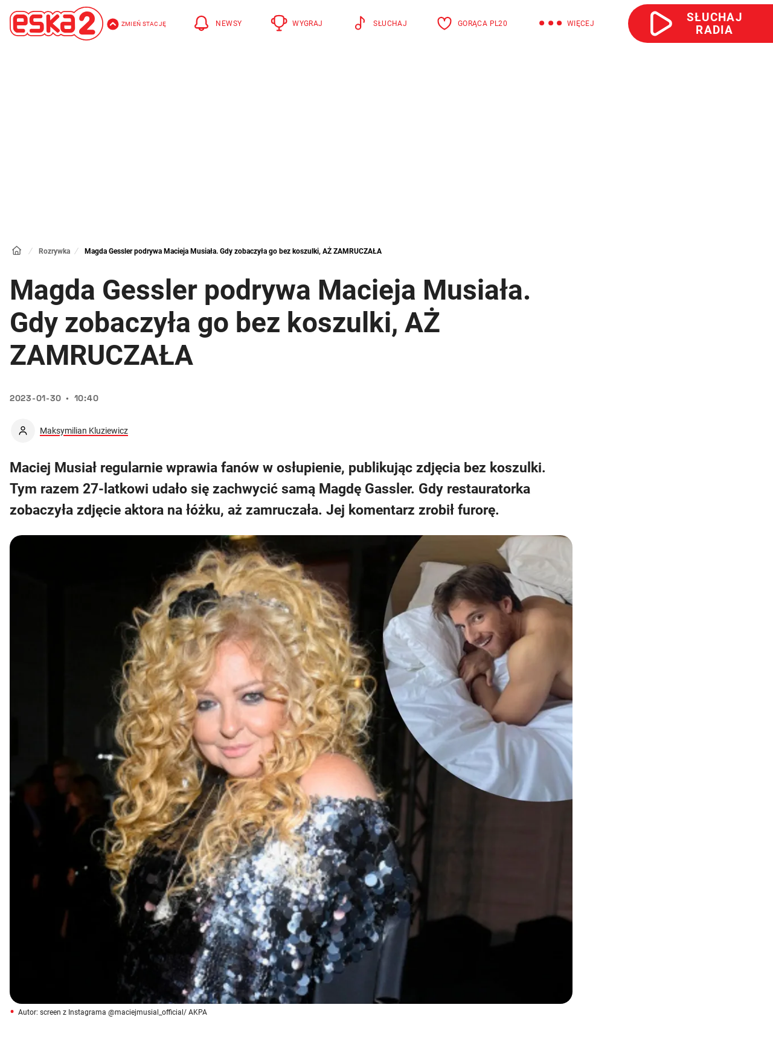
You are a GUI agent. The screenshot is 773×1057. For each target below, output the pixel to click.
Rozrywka (54, 251)
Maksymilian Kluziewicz (84, 430)
